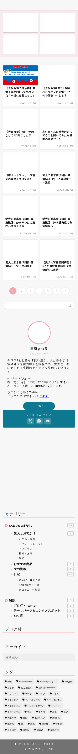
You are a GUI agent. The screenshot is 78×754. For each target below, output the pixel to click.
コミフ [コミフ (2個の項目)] (42, 694)
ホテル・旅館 (27, 539)
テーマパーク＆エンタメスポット (44, 611)
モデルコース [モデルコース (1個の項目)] (13, 712)
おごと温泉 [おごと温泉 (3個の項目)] (26, 688)
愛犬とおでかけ (44, 533)
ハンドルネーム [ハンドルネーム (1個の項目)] (32, 700)
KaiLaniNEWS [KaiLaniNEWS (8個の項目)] (26, 681)
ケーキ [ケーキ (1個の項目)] (28, 694)
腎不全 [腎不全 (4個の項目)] (59, 724)
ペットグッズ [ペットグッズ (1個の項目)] (13, 706)
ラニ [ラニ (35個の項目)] (29, 712)
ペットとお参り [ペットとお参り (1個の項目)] (54, 700)
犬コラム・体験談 (30, 589)
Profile (39, 406)
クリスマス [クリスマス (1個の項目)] (12, 694)
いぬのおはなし (41, 525)
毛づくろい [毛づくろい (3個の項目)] (40, 718)
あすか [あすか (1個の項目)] (10, 688)
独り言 (44, 616)
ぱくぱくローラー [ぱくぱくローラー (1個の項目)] (47, 688)
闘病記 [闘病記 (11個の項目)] (40, 730)
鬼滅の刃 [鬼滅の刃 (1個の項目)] (54, 730)
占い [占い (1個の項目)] (66, 712)
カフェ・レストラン (31, 544)
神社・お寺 (25, 553)
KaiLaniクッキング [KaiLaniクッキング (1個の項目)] (49, 681)
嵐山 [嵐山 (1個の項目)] (25, 718)
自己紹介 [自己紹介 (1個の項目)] (11, 730)
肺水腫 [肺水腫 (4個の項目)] (45, 724)
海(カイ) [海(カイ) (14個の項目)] (56, 718)
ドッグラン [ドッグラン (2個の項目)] (12, 700)
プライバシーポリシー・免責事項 (36, 744)
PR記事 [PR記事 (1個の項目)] (68, 681)
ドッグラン (25, 548)
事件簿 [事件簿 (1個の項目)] (42, 712)
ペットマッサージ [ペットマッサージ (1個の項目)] (35, 706)
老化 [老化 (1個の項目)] (32, 724)
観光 (21, 558)
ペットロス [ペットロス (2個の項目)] (56, 706)
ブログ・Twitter (44, 606)
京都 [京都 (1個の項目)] (54, 712)
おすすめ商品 (44, 564)
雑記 (41, 600)
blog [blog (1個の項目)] (9, 681)
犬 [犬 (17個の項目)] (22, 724)
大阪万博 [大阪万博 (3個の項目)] (11, 718)
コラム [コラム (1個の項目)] (55, 694)
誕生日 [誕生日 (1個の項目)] (26, 730)
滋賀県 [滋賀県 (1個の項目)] (10, 724)
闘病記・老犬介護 (30, 580)
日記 (44, 574)
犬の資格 (44, 569)
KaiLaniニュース (29, 585)
